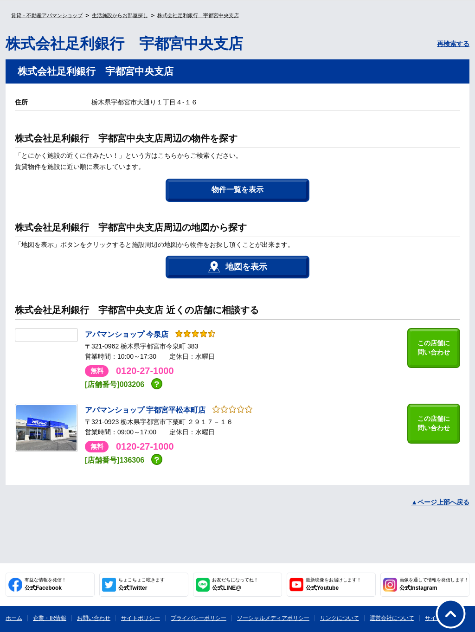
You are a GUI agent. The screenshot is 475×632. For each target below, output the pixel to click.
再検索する (453, 43)
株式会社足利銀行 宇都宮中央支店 (198, 15)
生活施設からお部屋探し (120, 15)
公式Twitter (141, 584)
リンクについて (339, 618)
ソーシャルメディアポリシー (273, 618)
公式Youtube (333, 584)
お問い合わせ (93, 618)
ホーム (14, 618)
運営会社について (392, 618)
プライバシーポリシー (198, 618)
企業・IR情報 (49, 618)
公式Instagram (434, 584)
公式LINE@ (235, 584)
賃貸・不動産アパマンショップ (47, 15)
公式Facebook (45, 584)
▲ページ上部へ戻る (440, 502)
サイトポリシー (140, 618)
